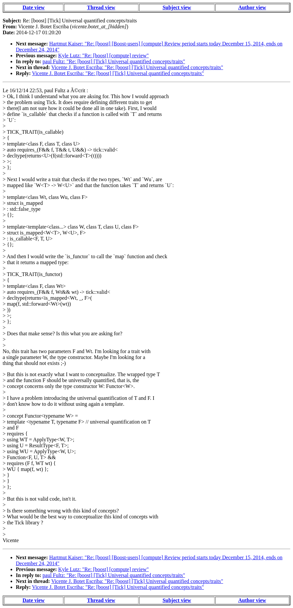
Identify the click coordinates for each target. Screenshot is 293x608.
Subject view (176, 7)
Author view (252, 7)
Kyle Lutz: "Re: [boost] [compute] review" (103, 55)
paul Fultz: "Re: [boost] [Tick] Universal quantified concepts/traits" (114, 61)
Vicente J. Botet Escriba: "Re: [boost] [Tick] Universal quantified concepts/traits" (137, 67)
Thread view (101, 7)
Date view (33, 7)
